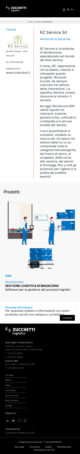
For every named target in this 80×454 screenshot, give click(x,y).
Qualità (48, 447)
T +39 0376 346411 (13, 353)
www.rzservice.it (18, 72)
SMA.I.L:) (9, 380)
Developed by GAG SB (44, 450)
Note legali (19, 447)
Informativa (35, 447)
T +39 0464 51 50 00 (14, 368)
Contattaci (67, 318)
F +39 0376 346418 (14, 357)
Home (30, 22)
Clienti (38, 22)
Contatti (8, 405)
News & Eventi (11, 400)
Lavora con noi (11, 395)
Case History (10, 390)
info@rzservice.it (13, 69)
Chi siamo (9, 375)
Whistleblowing (64, 447)
